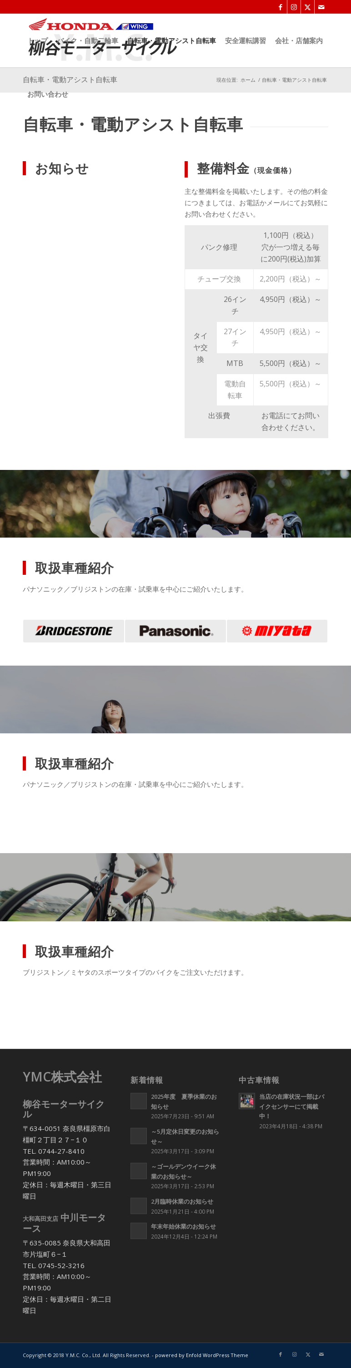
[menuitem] (37, 40)
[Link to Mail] (321, 7)
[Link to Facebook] (280, 7)
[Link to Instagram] (294, 7)
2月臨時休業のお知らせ (182, 1201)
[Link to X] (307, 7)
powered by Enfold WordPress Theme (201, 1355)
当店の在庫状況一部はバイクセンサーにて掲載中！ (291, 1106)
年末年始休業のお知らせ (183, 1226)
